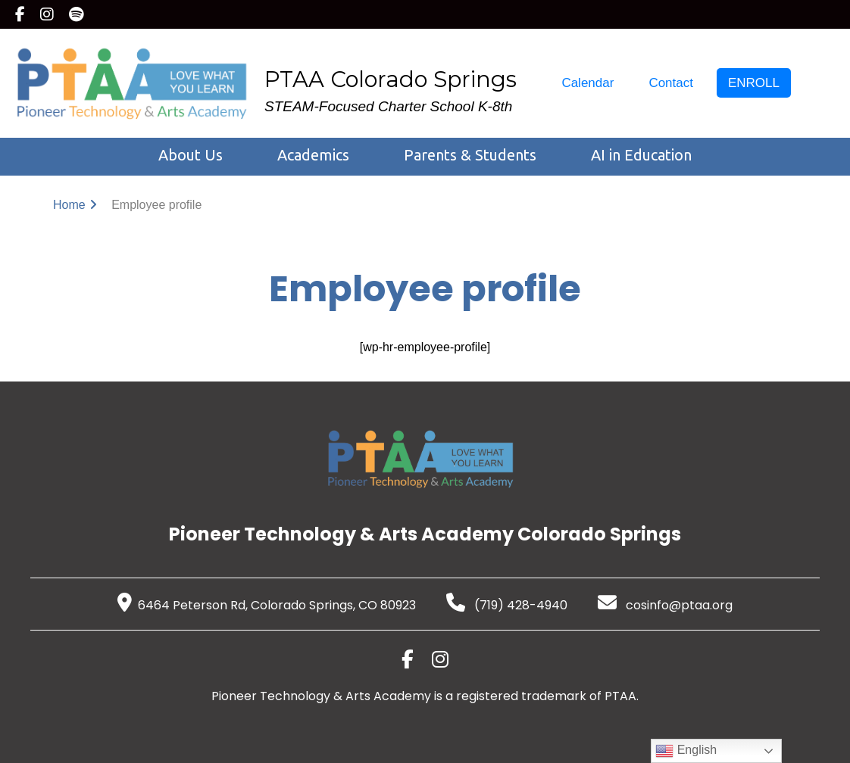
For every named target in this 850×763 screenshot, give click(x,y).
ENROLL (754, 83)
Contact (670, 83)
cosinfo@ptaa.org (665, 605)
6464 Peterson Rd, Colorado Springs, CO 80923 (266, 605)
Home (69, 204)
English (686, 751)
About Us (190, 155)
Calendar (587, 83)
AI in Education (641, 155)
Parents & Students (470, 155)
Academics (313, 155)
